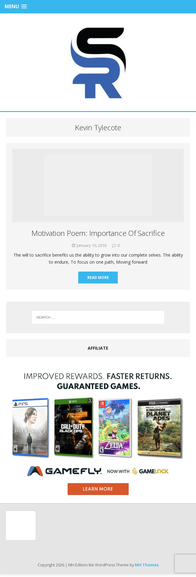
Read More (98, 277)
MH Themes (147, 565)
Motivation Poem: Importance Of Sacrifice (98, 233)
